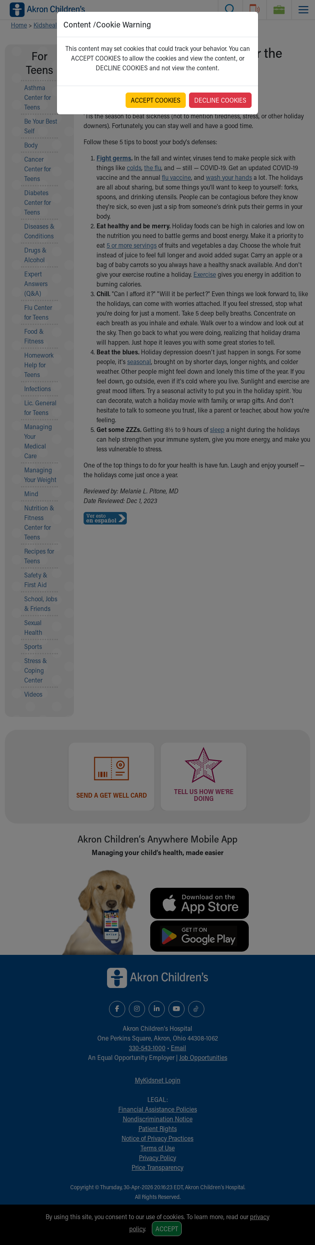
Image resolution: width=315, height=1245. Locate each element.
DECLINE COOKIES (220, 100)
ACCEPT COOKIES (156, 100)
